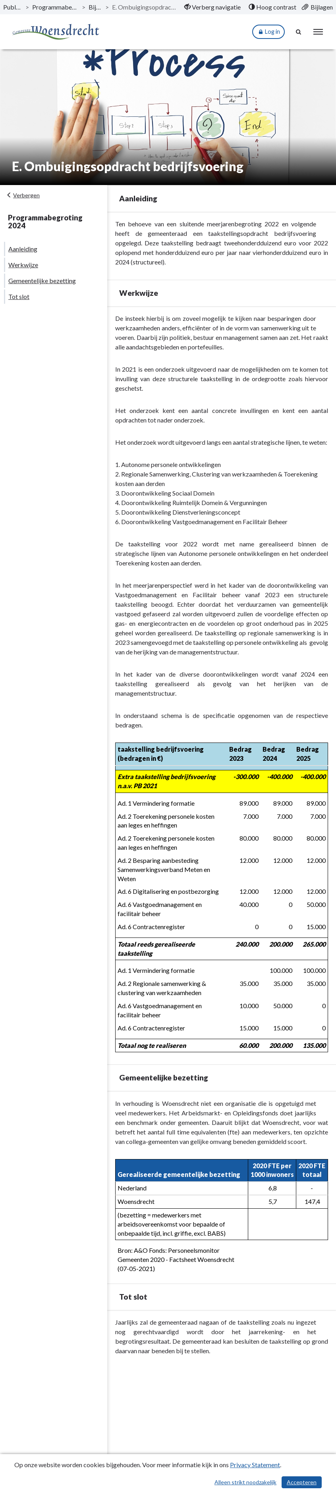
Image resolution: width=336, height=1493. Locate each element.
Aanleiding (22, 249)
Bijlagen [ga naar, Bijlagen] (95, 7)
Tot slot (18, 296)
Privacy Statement (255, 1464)
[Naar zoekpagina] (299, 31)
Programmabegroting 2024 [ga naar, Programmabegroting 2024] (55, 7)
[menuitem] (212, 7)
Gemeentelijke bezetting (42, 280)
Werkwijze (23, 264)
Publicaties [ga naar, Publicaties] (12, 7)
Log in (268, 32)
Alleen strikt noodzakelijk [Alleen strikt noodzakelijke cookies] (245, 1482)
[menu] (318, 32)
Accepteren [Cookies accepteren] (302, 1482)
